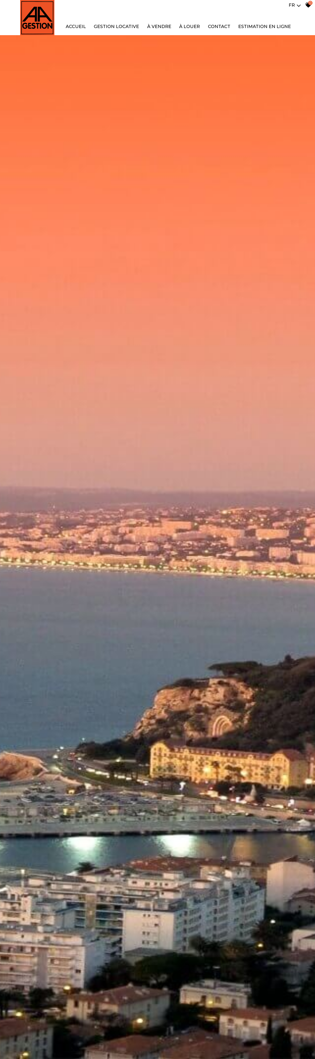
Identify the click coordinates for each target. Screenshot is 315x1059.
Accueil (76, 26)
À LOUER (189, 26)
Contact (219, 26)
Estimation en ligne (264, 26)
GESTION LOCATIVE (116, 26)
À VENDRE (159, 26)
